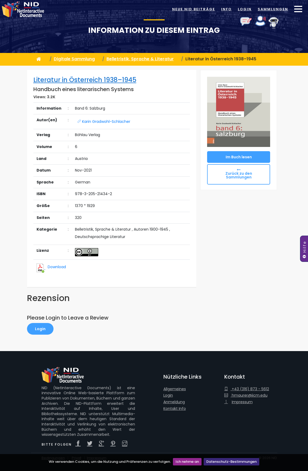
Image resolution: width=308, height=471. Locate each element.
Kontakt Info (174, 408)
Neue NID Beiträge (193, 9)
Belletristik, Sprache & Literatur (140, 59)
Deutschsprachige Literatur (100, 236)
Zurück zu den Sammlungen (238, 175)
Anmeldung (174, 402)
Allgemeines (174, 389)
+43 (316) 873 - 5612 (246, 389)
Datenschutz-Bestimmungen (231, 461)
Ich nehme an (187, 461)
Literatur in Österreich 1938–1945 (84, 79)
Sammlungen (273, 9)
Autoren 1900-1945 (151, 229)
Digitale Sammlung (74, 59)
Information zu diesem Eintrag (154, 30)
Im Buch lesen (239, 157)
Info (226, 9)
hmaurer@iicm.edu (245, 395)
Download (57, 267)
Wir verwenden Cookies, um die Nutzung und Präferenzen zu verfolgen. (110, 461)
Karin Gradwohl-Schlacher (103, 121)
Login (245, 9)
